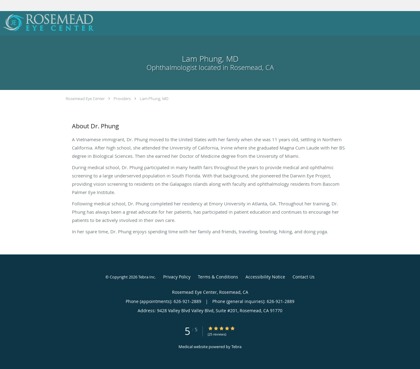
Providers (122, 98)
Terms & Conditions (218, 277)
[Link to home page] (47, 22)
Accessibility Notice (265, 277)
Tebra (236, 346)
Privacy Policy (176, 277)
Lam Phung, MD (154, 98)
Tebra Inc (146, 277)
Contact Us (303, 277)
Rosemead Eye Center (85, 98)
